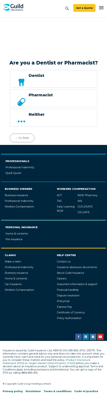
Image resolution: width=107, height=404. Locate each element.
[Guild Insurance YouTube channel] (100, 337)
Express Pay (64, 306)
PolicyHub (63, 301)
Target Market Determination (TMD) (51, 363)
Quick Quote (13, 173)
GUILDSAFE (85, 206)
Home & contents (16, 233)
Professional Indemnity (19, 167)
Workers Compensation (19, 206)
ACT (59, 195)
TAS (59, 201)
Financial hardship (68, 289)
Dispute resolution (68, 295)
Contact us (63, 261)
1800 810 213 (29, 372)
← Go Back (22, 137)
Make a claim (13, 261)
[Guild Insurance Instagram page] (93, 337)
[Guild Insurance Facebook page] (78, 337)
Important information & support (77, 284)
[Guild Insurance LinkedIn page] (86, 337)
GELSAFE (84, 212)
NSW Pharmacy (88, 195)
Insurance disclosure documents (77, 267)
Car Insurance (13, 284)
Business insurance (16, 195)
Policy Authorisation (69, 318)
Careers (61, 278)
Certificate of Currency (71, 312)
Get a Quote (84, 8)
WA (80, 201)
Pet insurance (13, 239)
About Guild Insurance (70, 272)
